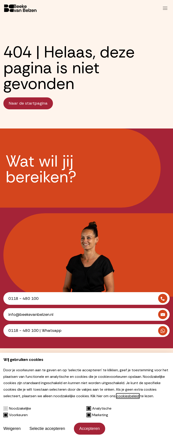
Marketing (97, 415)
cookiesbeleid (127, 396)
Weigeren (12, 428)
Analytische (99, 408)
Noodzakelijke (17, 408)
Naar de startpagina (28, 103)
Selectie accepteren (47, 428)
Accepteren (89, 428)
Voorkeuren (15, 415)
